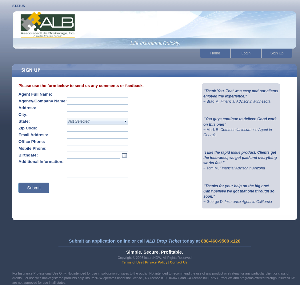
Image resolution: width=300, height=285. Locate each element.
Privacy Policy (156, 262)
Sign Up (277, 53)
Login (246, 53)
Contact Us (178, 262)
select (125, 121)
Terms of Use (132, 262)
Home (215, 53)
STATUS (18, 6)
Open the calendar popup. (124, 155)
